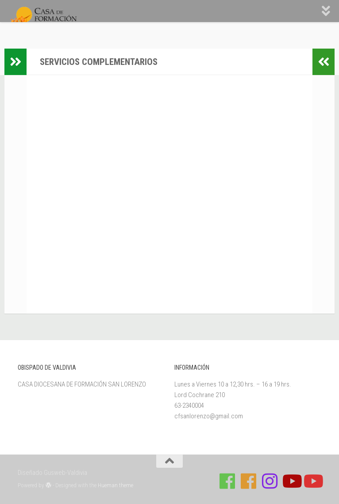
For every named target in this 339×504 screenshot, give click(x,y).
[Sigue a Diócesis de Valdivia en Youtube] (312, 481)
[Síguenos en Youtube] (291, 481)
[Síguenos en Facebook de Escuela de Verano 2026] (249, 481)
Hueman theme (115, 485)
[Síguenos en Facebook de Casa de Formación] (227, 481)
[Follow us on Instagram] (270, 481)
